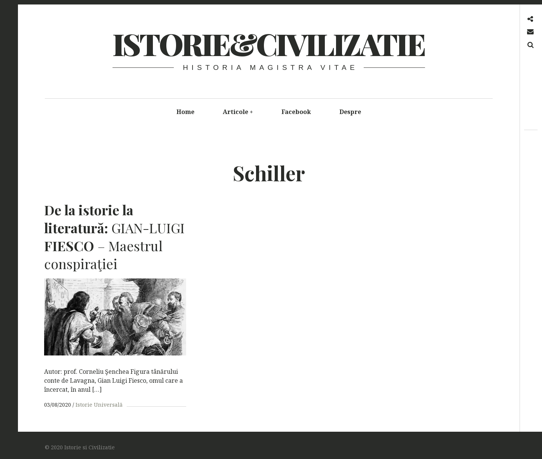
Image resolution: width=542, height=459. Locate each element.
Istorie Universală (99, 404)
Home (185, 112)
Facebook (296, 112)
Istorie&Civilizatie (268, 44)
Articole (238, 112)
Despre (350, 112)
